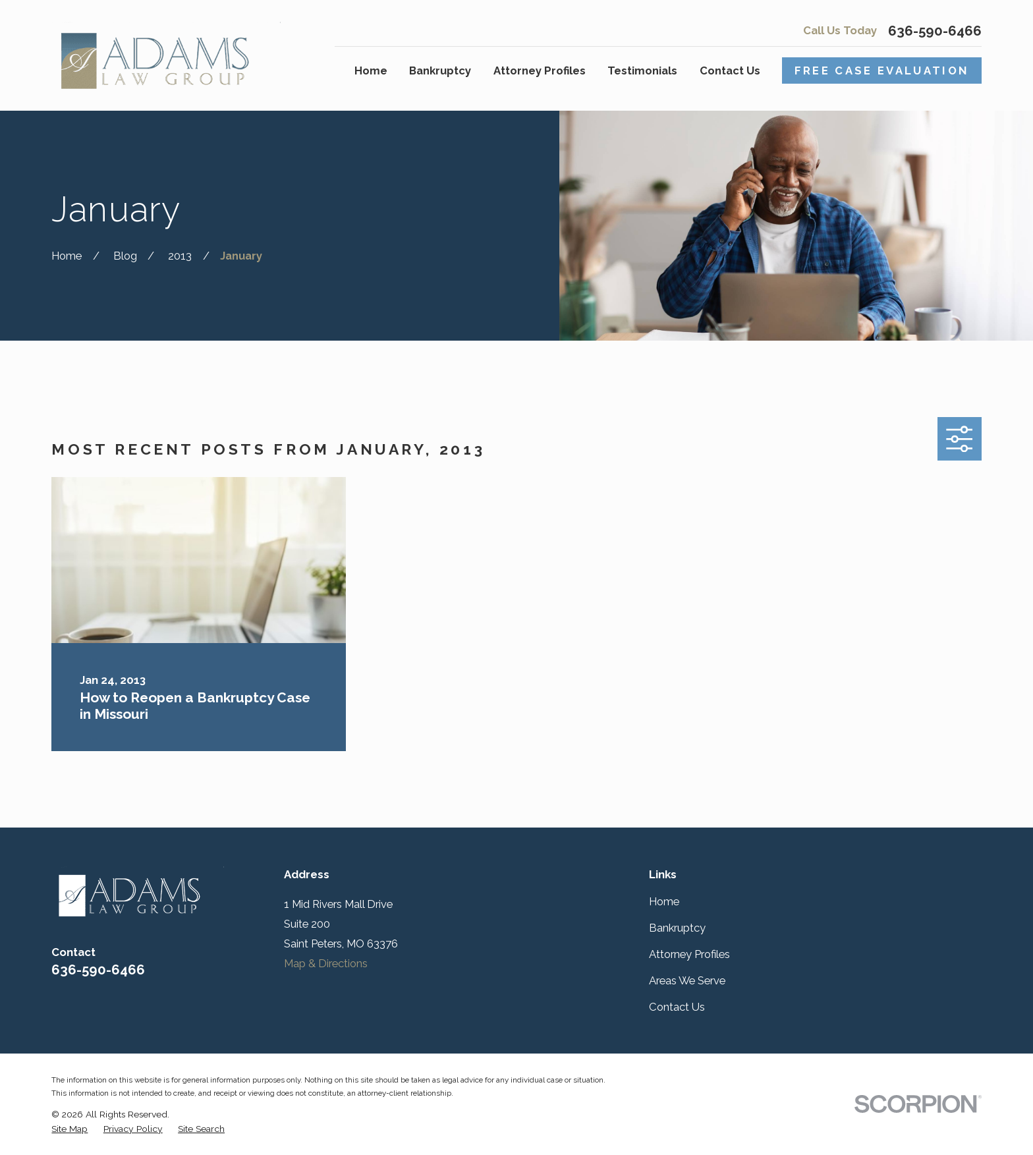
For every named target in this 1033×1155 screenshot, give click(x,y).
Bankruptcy (677, 927)
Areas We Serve (687, 980)
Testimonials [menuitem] (642, 70)
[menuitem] (69, 1129)
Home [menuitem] (370, 70)
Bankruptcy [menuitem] (440, 70)
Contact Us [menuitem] (730, 70)
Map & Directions (326, 963)
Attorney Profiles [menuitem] (539, 70)
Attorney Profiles (689, 954)
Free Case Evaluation (882, 70)
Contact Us (677, 1006)
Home (664, 901)
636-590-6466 (935, 31)
